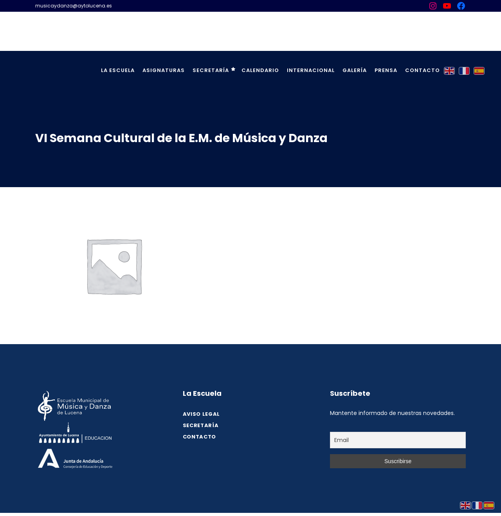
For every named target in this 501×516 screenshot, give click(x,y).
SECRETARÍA (201, 425)
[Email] (398, 440)
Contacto (199, 436)
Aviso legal (201, 414)
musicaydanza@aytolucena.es (73, 5)
